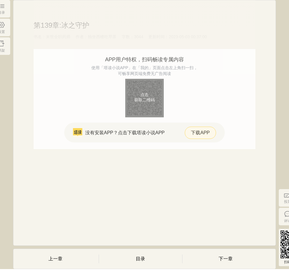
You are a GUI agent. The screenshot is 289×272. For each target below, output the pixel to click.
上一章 (55, 258)
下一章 (226, 258)
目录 (140, 258)
